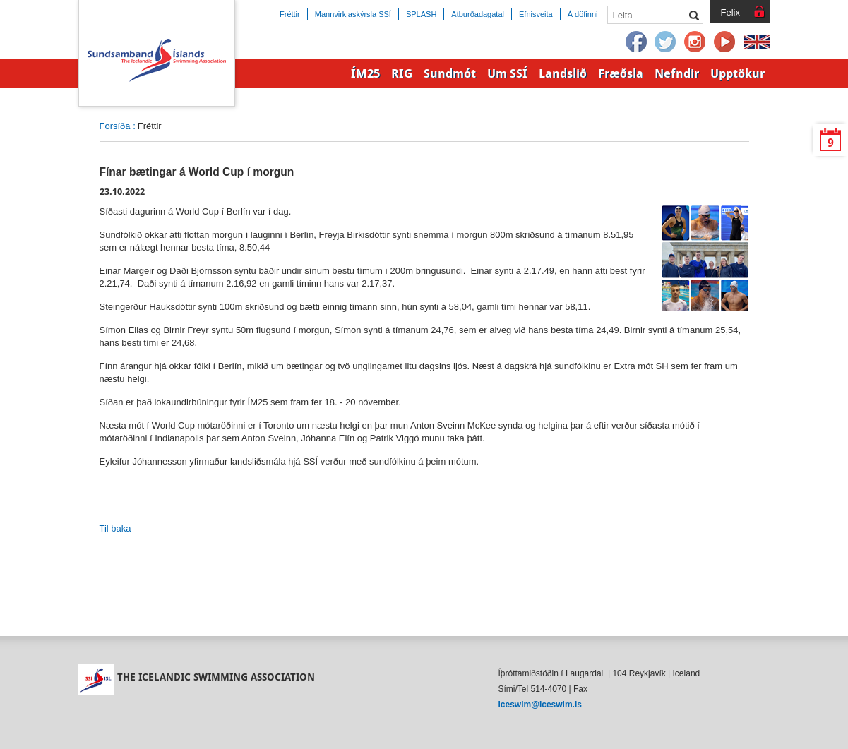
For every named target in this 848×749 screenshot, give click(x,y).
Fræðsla (620, 73)
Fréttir (290, 14)
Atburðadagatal (477, 14)
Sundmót (450, 73)
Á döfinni (583, 14)
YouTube (725, 42)
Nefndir (677, 73)
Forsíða (115, 126)
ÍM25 (365, 73)
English (757, 42)
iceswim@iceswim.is (540, 704)
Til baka (115, 528)
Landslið (563, 73)
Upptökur (737, 73)
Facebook (636, 42)
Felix (730, 12)
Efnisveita (536, 14)
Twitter (666, 42)
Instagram (695, 42)
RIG (401, 73)
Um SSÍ (507, 73)
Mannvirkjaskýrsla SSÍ (353, 14)
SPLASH (421, 14)
